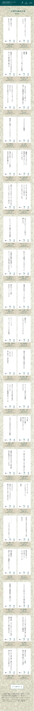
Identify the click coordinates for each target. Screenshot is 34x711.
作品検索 (14, 695)
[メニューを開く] (30, 3)
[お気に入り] (6, 41)
